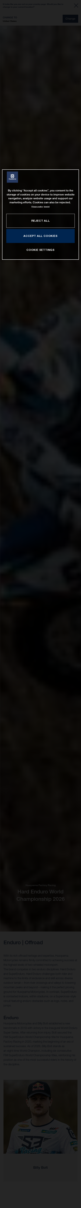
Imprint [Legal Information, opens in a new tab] (47, 206)
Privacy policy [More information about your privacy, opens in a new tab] (37, 206)
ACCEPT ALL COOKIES (40, 235)
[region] (40, 214)
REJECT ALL (40, 220)
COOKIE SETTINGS (40, 249)
